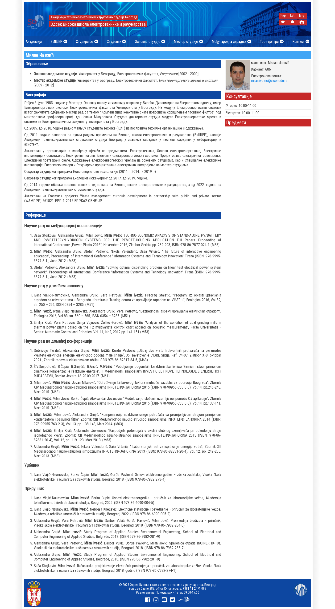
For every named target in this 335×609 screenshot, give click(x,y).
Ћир (283, 16)
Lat (292, 16)
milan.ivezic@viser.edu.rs (269, 80)
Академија (34, 41)
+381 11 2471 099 (194, 588)
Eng (301, 16)
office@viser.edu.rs (168, 588)
